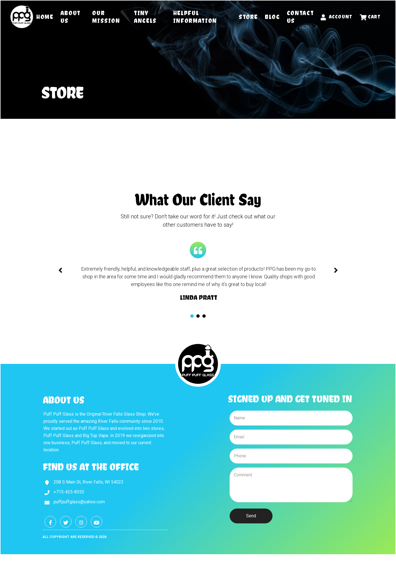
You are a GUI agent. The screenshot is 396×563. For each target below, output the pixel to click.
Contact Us (300, 16)
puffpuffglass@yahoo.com (79, 501)
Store (248, 16)
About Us (71, 16)
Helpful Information (195, 16)
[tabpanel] (198, 283)
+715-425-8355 (69, 492)
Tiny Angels (145, 16)
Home (45, 16)
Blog (272, 16)
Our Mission (106, 16)
